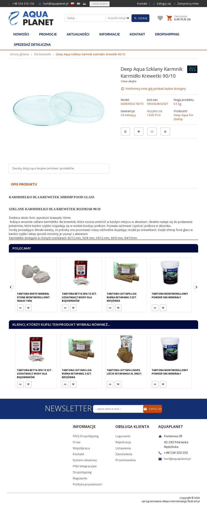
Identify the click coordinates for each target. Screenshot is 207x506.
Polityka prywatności (87, 484)
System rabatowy (85, 460)
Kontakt (142, 3)
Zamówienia (123, 454)
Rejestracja (123, 442)
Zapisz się (152, 409)
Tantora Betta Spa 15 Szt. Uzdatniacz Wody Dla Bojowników (79, 297)
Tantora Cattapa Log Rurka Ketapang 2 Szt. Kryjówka (122, 297)
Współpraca (81, 448)
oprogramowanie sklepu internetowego (164, 501)
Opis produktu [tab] (24, 184)
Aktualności (78, 34)
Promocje (48, 34)
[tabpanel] (103, 214)
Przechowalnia (125, 460)
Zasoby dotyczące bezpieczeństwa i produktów (43, 168)
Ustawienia (123, 448)
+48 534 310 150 (20, 3)
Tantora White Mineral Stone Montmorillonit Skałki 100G (33, 297)
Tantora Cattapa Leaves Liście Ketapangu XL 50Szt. (124, 371)
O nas (77, 442)
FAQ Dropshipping (86, 436)
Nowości (21, 34)
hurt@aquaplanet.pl (53, 3)
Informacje (109, 34)
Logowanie (122, 436)
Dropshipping (167, 34)
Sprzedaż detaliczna (32, 44)
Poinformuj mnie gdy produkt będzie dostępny (155, 89)
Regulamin (80, 478)
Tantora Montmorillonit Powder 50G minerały (170, 295)
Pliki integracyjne (85, 466)
